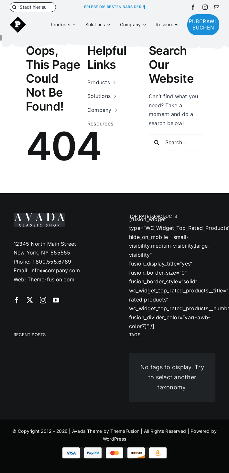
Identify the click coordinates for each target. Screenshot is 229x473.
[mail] (216, 7)
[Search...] (176, 142)
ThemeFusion (124, 431)
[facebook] (193, 7)
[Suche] (14, 7)
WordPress (114, 439)
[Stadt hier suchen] (33, 7)
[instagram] (205, 7)
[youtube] (56, 300)
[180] (18, 19)
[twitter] (30, 300)
